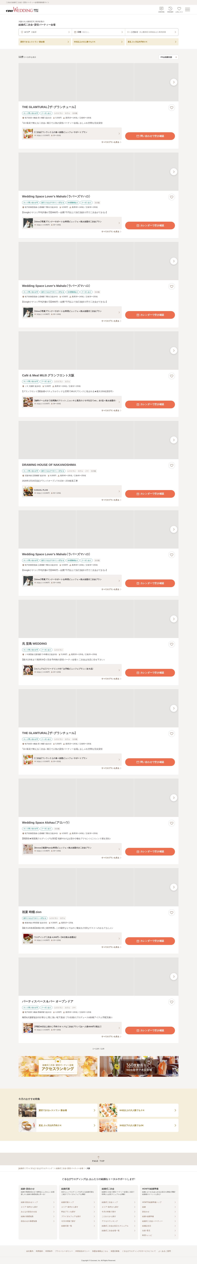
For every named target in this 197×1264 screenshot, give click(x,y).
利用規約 (39, 1251)
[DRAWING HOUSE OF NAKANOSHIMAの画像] (98, 440)
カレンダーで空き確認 (150, 225)
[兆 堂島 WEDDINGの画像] (98, 619)
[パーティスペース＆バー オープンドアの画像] (98, 976)
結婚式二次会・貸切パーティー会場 (69, 1168)
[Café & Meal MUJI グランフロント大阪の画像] (98, 350)
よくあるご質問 (164, 1251)
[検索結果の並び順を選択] (168, 57)
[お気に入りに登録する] (171, 107)
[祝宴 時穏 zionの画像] (98, 887)
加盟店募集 (115, 1251)
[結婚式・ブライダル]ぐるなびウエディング (35, 1168)
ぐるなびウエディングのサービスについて (139, 1251)
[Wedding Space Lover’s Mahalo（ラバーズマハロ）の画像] (98, 172)
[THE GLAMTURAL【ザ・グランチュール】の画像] (98, 82)
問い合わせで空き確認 (150, 136)
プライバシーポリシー (64, 1251)
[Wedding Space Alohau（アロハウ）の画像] (98, 798)
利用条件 (49, 1251)
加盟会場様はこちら (100, 1251)
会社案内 (29, 1251)
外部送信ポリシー (82, 1251)
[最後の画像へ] (173, 82)
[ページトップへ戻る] (98, 1159)
